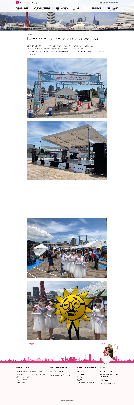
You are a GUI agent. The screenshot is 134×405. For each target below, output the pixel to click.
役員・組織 (80, 374)
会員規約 (79, 377)
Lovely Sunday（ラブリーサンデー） (61, 375)
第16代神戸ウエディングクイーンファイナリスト (31, 374)
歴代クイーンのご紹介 (23, 377)
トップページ (104, 368)
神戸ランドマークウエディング (60, 368)
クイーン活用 (20, 382)
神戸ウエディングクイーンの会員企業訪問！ (109, 375)
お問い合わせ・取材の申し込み (86, 382)
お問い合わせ (104, 380)
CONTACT (113, 3)
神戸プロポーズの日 (56, 371)
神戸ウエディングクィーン (24, 368)
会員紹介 (79, 380)
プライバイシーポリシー (107, 383)
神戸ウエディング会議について (86, 368)
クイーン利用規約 (21, 380)
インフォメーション (106, 371)
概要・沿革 (80, 371)
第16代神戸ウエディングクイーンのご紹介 (29, 371)
